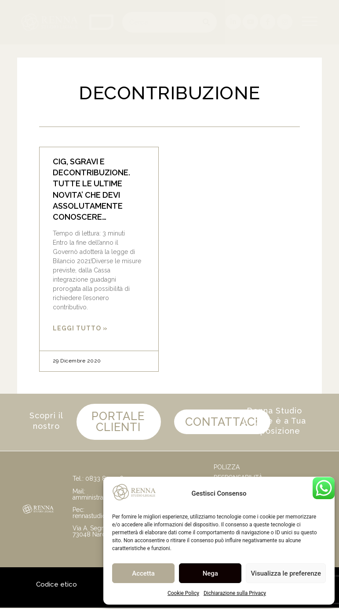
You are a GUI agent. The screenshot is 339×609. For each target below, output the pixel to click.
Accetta (143, 573)
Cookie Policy (183, 593)
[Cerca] (206, 22)
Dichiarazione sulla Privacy (235, 593)
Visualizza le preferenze (286, 573)
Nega (210, 573)
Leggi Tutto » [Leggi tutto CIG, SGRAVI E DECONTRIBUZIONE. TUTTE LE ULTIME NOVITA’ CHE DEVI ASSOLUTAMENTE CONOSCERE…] (80, 328)
